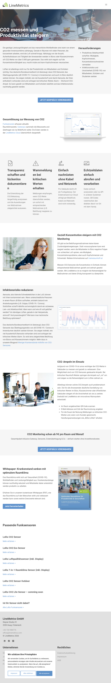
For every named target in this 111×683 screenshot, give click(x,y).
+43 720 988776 (9, 630)
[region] (30, 664)
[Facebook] (9, 641)
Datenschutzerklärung (66, 653)
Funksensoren (8, 124)
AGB (59, 660)
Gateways (21, 127)
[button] (55, 100)
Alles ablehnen (28, 673)
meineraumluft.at (95, 258)
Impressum (61, 657)
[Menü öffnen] (106, 4)
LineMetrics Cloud (13, 133)
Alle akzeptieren (44, 673)
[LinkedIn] (4, 641)
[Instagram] (13, 641)
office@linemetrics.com (12, 633)
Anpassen (13, 673)
